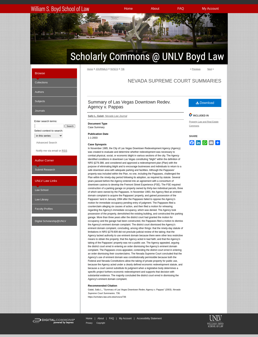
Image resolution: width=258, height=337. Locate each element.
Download (205, 103)
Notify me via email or (51, 150)
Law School (41, 190)
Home (90, 69)
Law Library (41, 199)
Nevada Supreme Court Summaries (174, 81)
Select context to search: (48, 130)
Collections (41, 82)
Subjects (40, 101)
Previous (196, 69)
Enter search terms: (45, 121)
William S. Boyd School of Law (215, 322)
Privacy (89, 323)
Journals (40, 110)
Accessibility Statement (149, 318)
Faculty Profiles (44, 208)
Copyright (100, 323)
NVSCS (114, 69)
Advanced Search (46, 142)
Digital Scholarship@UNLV (50, 221)
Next (209, 69)
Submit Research (45, 169)
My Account (125, 318)
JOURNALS (102, 69)
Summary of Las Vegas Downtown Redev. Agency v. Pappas (129, 104)
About (101, 318)
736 (122, 69)
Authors (39, 91)
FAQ (111, 318)
